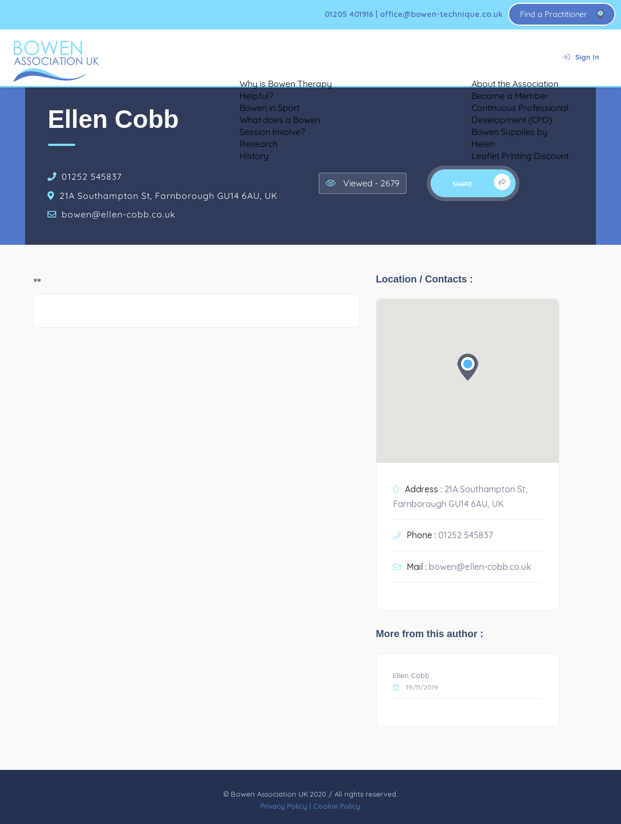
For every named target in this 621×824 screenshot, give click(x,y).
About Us (458, 57)
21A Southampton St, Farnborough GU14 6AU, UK (168, 195)
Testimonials (256, 57)
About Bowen (185, 57)
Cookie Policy (336, 806)
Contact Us (518, 57)
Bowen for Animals (334, 57)
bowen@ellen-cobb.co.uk (119, 214)
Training (404, 57)
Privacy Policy (283, 806)
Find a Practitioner (553, 14)
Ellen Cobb (411, 675)
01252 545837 (92, 176)
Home (127, 57)
